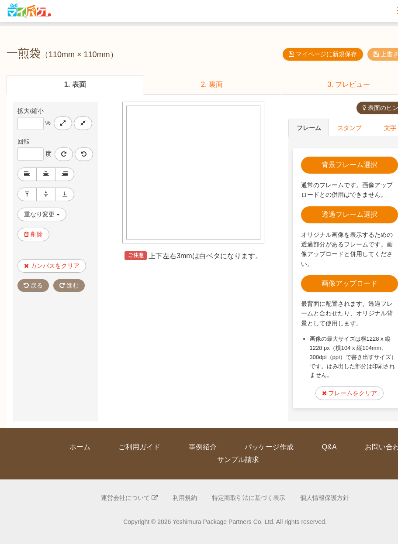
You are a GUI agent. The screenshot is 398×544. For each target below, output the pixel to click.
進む (69, 284)
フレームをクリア (349, 392)
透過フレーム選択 (349, 213)
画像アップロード (349, 282)
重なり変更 (42, 213)
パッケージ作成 (269, 446)
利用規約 (185, 496)
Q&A (329, 446)
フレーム (309, 127)
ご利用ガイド (139, 446)
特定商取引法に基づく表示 (248, 496)
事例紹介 (203, 446)
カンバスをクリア (52, 265)
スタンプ (349, 127)
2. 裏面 (212, 84)
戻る (33, 284)
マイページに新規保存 (323, 54)
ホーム (79, 446)
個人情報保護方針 (324, 496)
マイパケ (28, 10)
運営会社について (129, 496)
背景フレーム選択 (349, 164)
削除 (33, 233)
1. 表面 (75, 84)
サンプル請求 (238, 458)
